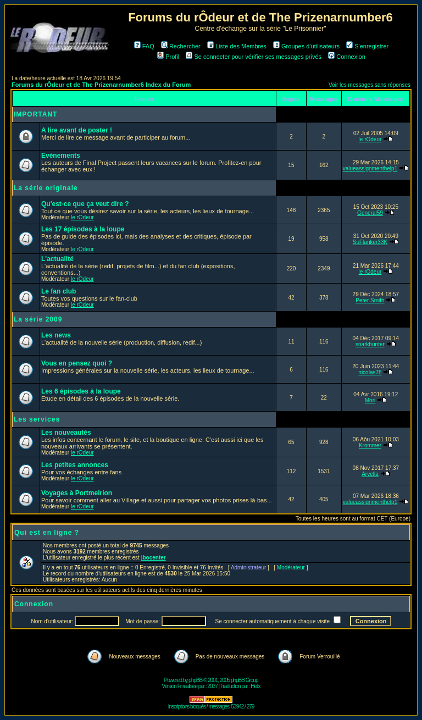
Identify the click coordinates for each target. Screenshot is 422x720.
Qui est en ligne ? (46, 532)
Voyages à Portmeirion (76, 493)
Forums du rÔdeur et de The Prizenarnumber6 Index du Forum (101, 84)
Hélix (255, 686)
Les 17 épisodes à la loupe (82, 229)
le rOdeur (370, 139)
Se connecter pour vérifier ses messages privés (253, 56)
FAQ (144, 46)
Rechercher (181, 46)
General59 (370, 213)
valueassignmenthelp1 (370, 168)
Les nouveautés (66, 432)
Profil (168, 56)
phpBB (195, 680)
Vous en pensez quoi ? (76, 363)
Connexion (346, 56)
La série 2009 (38, 319)
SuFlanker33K (370, 242)
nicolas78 (369, 372)
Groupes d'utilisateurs (306, 46)
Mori (370, 400)
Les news (56, 335)
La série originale (46, 188)
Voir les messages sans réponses (369, 85)
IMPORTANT (35, 114)
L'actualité (57, 259)
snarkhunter (370, 344)
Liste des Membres (236, 46)
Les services (37, 419)
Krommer (370, 445)
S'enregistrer (367, 46)
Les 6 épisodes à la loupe (81, 391)
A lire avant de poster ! (76, 130)
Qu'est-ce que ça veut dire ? (85, 204)
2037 (213, 686)
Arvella (370, 474)
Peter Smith (370, 300)
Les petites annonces (74, 465)
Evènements (60, 155)
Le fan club (58, 291)
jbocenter (153, 558)
